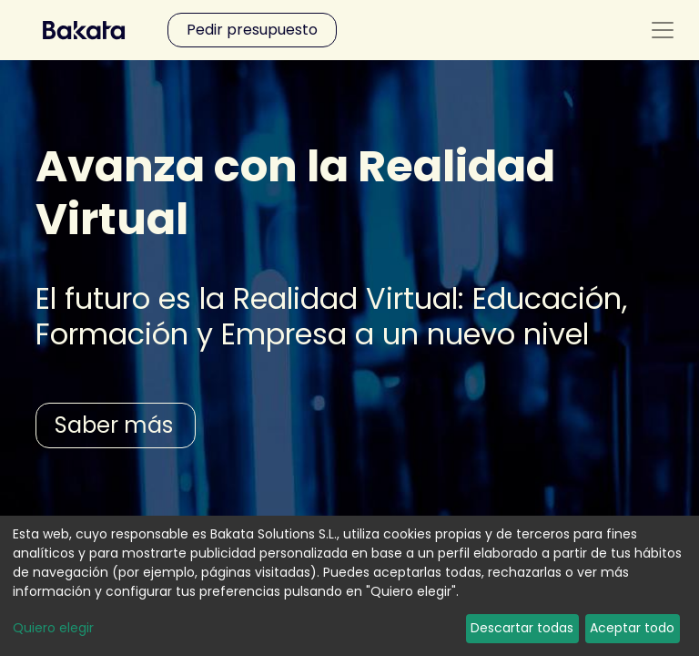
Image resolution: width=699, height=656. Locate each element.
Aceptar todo (632, 628)
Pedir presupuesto (252, 29)
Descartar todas (522, 628)
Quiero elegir (53, 628)
